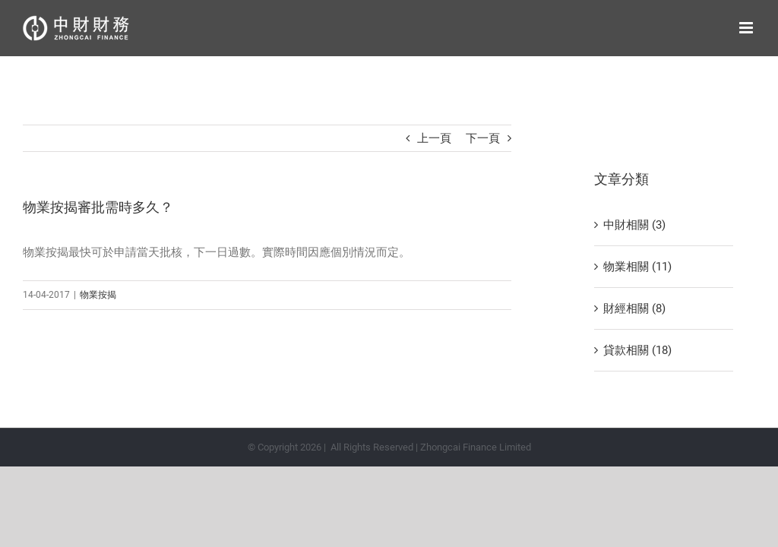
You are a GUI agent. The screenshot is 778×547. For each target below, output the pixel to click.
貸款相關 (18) (637, 350)
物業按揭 (98, 294)
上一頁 (434, 138)
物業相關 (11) (637, 267)
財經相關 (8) (634, 308)
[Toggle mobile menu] (747, 28)
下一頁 (483, 138)
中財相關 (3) (634, 225)
